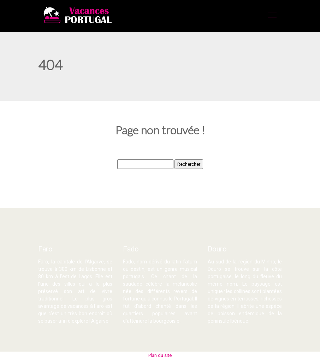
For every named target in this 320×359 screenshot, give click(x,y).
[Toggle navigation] (272, 16)
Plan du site (160, 355)
